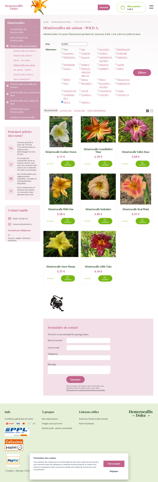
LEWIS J (120, 68)
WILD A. (66, 102)
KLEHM (120, 65)
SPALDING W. (105, 91)
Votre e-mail (53, 347)
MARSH (66, 79)
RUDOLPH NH (69, 91)
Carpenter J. (68, 53)
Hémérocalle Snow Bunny (60, 266)
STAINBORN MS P (68, 97)
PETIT (66, 83)
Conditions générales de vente (19, 419)
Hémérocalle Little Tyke (98, 266)
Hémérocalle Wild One (61, 209)
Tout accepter (114, 464)
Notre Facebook (86, 423)
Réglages (114, 471)
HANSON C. (122, 57)
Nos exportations (50, 419)
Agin (83, 49)
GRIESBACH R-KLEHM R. (105, 59)
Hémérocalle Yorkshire (98, 209)
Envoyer (75, 379)
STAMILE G (86, 95)
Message (52, 364)
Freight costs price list (52, 423)
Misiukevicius (123, 79)
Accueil (45, 22)
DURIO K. (103, 53)
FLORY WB (122, 53)
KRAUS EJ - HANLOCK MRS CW (86, 72)
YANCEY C (85, 102)
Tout (65, 49)
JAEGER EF (104, 65)
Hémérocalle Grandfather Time (98, 150)
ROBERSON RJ (123, 83)
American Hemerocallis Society (93, 419)
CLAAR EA (85, 53)
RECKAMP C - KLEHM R (105, 85)
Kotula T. (67, 68)
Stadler (120, 91)
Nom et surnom (55, 340)
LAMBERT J (104, 68)
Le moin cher (66, 110)
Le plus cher (79, 110)
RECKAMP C (86, 83)
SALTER (84, 91)
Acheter (67, 164)
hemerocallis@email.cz (22, 224)
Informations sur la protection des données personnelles (85, 390)
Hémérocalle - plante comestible (57, 428)
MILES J (102, 79)
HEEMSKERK (69, 65)
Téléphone (53, 354)
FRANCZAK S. (69, 57)
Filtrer (142, 72)
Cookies (10, 470)
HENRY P (85, 65)
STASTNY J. (104, 95)
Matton (84, 79)
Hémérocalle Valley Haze (135, 151)
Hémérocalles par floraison (61, 22)
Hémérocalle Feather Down (60, 151)
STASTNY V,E (123, 95)
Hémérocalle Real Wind (136, 209)
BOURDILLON (123, 49)
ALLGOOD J (104, 49)
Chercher (103, 7)
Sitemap (19, 470)
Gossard (85, 57)
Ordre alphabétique (96, 110)
